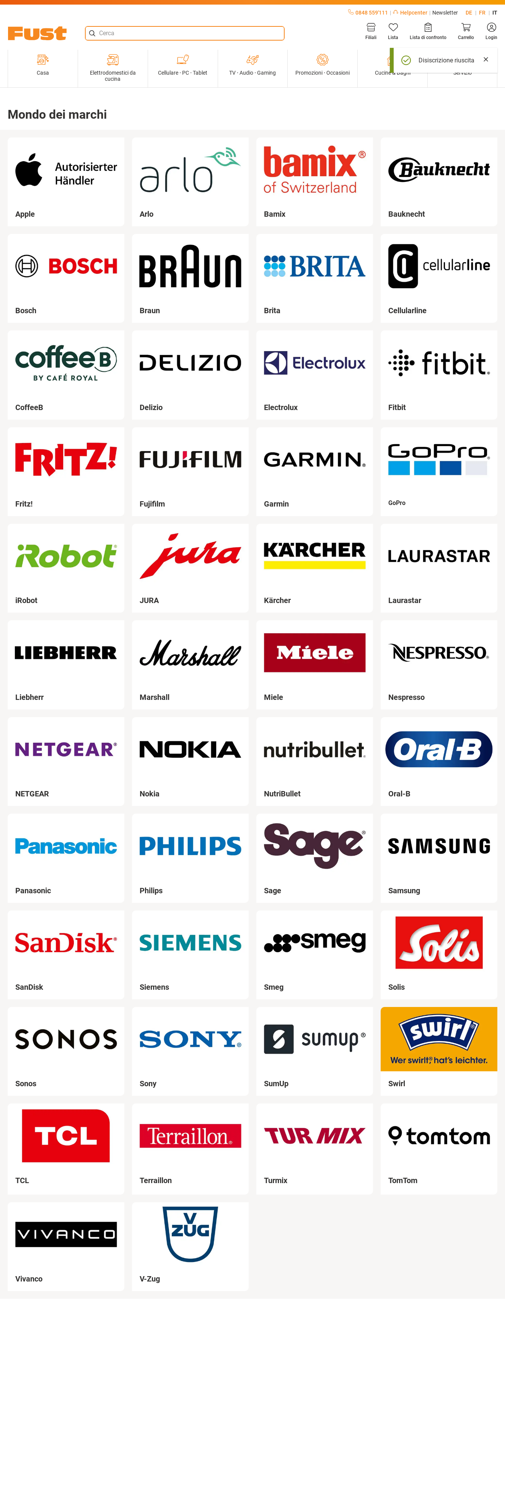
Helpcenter (410, 13)
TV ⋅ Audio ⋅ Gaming (252, 65)
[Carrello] (466, 31)
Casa (43, 65)
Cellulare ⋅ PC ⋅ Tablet (182, 65)
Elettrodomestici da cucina (113, 68)
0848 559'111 (368, 13)
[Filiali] (370, 31)
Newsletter (445, 13)
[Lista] (393, 31)
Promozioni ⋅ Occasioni (322, 65)
